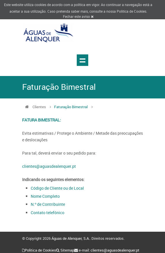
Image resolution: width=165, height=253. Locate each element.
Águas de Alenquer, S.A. (70, 238)
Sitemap (67, 250)
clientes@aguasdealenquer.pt (49, 166)
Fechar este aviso (78, 16)
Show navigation (82, 60)
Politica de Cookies (131, 11)
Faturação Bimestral (71, 106)
